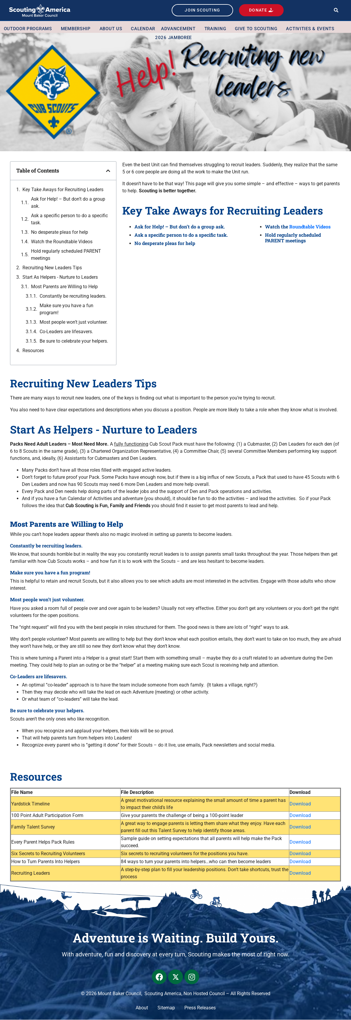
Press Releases (200, 1008)
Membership (77, 29)
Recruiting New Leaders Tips (52, 267)
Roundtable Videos (310, 227)
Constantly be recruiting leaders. (74, 296)
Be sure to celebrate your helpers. (74, 341)
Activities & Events (311, 29)
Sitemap (166, 1008)
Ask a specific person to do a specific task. (69, 219)
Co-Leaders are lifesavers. (67, 331)
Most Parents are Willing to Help (64, 286)
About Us (112, 29)
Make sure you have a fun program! (66, 309)
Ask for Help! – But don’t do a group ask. (68, 202)
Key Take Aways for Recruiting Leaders (62, 189)
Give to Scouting (257, 29)
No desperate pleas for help (59, 232)
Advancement (180, 29)
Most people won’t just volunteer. (74, 322)
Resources (33, 350)
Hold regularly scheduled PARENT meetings (66, 254)
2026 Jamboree (173, 38)
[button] (336, 10)
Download (300, 804)
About (142, 1008)
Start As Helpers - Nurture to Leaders (60, 277)
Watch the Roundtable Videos (61, 241)
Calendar (143, 29)
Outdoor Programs (29, 29)
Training (216, 29)
